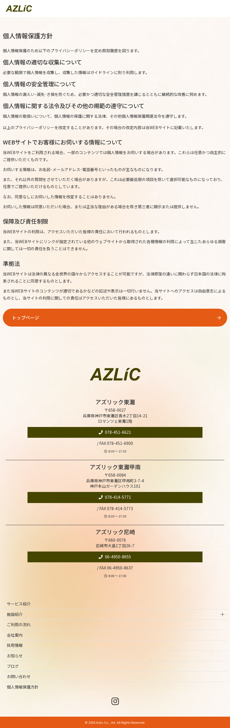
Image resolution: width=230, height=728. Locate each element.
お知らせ (15, 655)
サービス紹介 (19, 604)
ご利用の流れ (19, 624)
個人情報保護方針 (23, 687)
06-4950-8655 (117, 556)
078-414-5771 (117, 497)
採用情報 (15, 645)
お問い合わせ (19, 676)
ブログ (13, 666)
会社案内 (15, 635)
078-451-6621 (117, 432)
